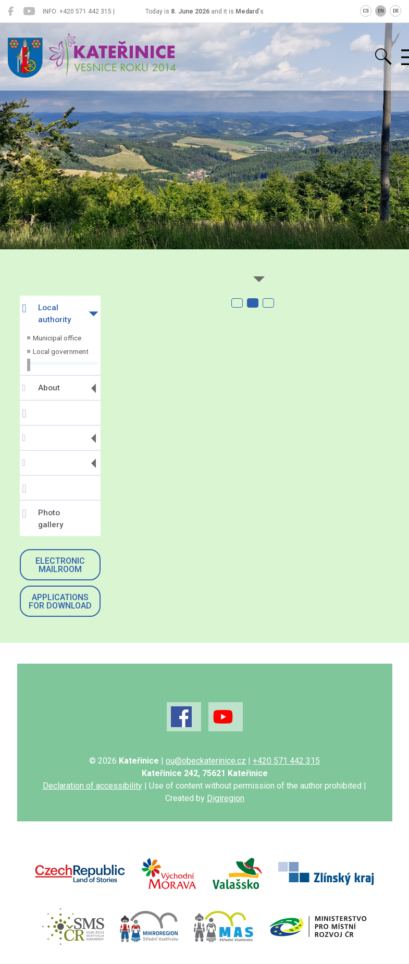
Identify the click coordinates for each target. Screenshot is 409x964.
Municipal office (57, 338)
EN (381, 11)
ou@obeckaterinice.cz (206, 761)
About (41, 387)
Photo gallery (42, 518)
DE (396, 11)
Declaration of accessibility (92, 786)
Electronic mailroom (60, 565)
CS (366, 11)
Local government (61, 351)
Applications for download (60, 601)
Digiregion (225, 798)
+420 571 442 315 (286, 761)
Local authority (46, 313)
